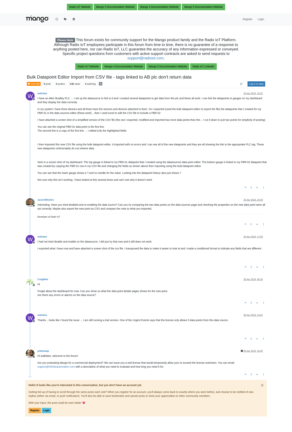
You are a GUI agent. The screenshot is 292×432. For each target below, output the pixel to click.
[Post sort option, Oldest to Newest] (241, 84)
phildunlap (43, 351)
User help (34, 84)
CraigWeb (42, 279)
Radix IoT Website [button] (80, 6)
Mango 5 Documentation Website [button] (203, 6)
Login (46, 410)
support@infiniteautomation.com (56, 366)
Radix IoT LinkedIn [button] (203, 66)
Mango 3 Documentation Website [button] (115, 6)
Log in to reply (256, 84)
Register (34, 410)
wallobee (42, 93)
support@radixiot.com (145, 58)
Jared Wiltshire (45, 200)
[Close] (262, 385)
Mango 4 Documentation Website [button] (159, 6)
